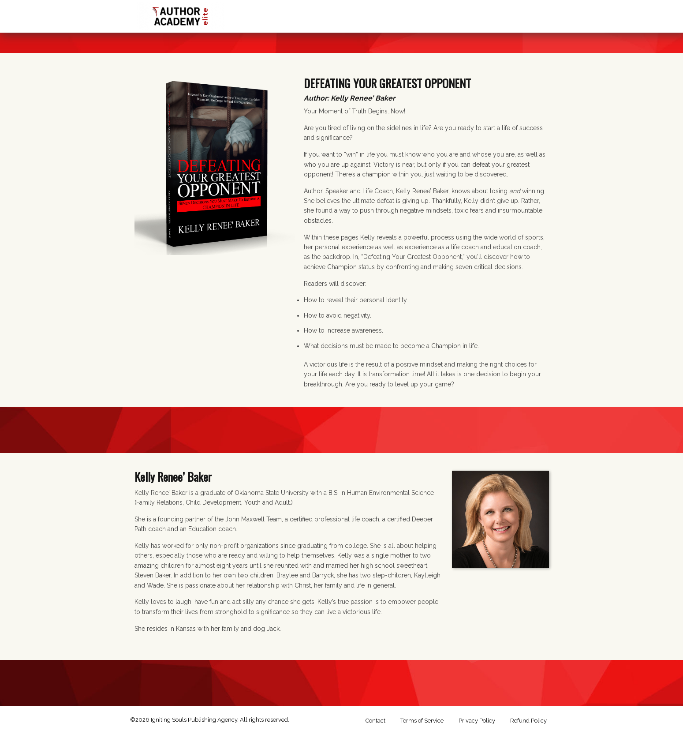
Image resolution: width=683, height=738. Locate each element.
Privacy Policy (477, 720)
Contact (375, 720)
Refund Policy (528, 720)
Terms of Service (422, 720)
